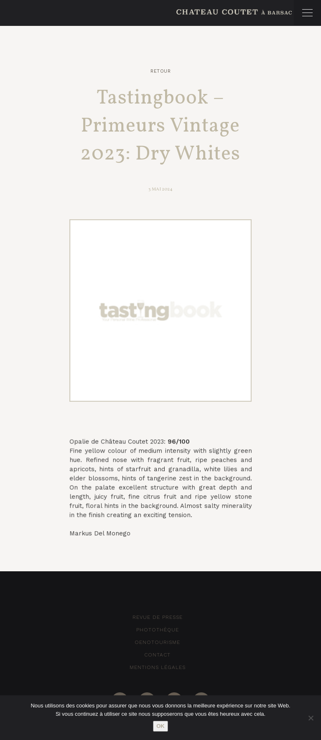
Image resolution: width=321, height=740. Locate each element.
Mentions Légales (158, 667)
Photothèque (157, 630)
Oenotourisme (157, 642)
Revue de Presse (157, 617)
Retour (160, 71)
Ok (160, 726)
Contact (157, 655)
